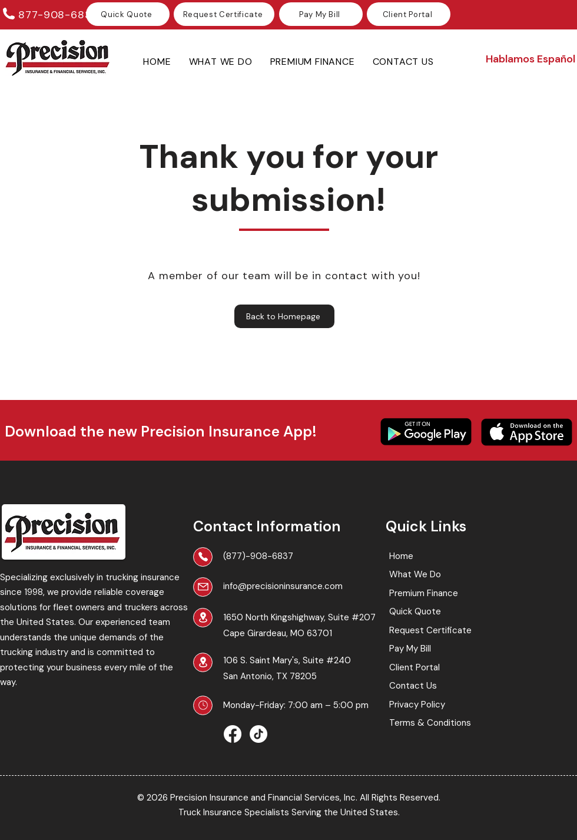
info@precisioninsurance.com (283, 586)
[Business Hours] (203, 705)
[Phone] (203, 557)
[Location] (203, 617)
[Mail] (203, 587)
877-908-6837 (58, 15)
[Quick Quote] (128, 14)
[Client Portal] (408, 14)
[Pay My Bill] (321, 14)
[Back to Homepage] (284, 316)
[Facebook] (232, 734)
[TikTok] (258, 734)
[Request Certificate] (224, 14)
